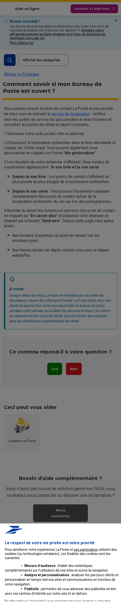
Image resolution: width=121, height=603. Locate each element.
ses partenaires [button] (86, 590)
